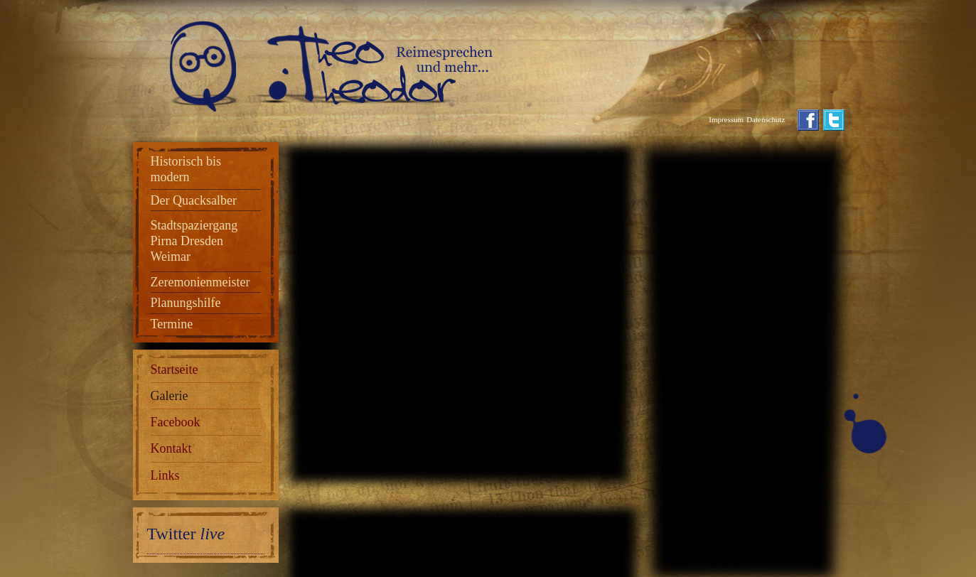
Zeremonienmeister (200, 282)
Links (165, 475)
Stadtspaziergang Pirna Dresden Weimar (194, 241)
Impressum (726, 119)
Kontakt (171, 448)
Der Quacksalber (194, 200)
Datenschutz (765, 119)
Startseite (174, 369)
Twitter (186, 533)
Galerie (169, 396)
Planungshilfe (186, 303)
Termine (172, 324)
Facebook (175, 422)
